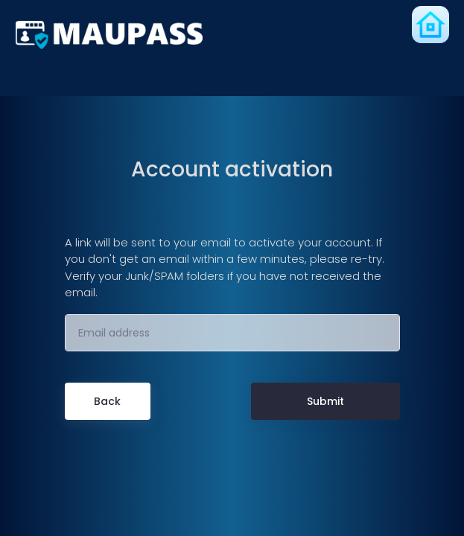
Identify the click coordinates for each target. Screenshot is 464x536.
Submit (325, 401)
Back (107, 401)
